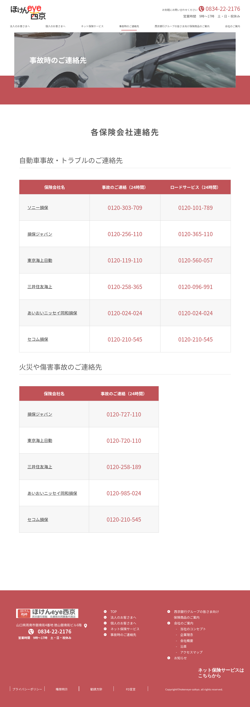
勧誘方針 (96, 689)
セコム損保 (37, 339)
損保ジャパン (39, 234)
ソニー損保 (37, 207)
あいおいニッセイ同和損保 (52, 313)
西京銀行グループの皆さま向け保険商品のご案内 (182, 26)
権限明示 (62, 689)
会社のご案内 (232, 26)
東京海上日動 (39, 260)
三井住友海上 (39, 286)
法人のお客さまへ (20, 26)
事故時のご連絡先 (129, 26)
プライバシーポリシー (27, 689)
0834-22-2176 (223, 8)
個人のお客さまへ (56, 26)
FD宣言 (131, 689)
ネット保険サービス (92, 26)
